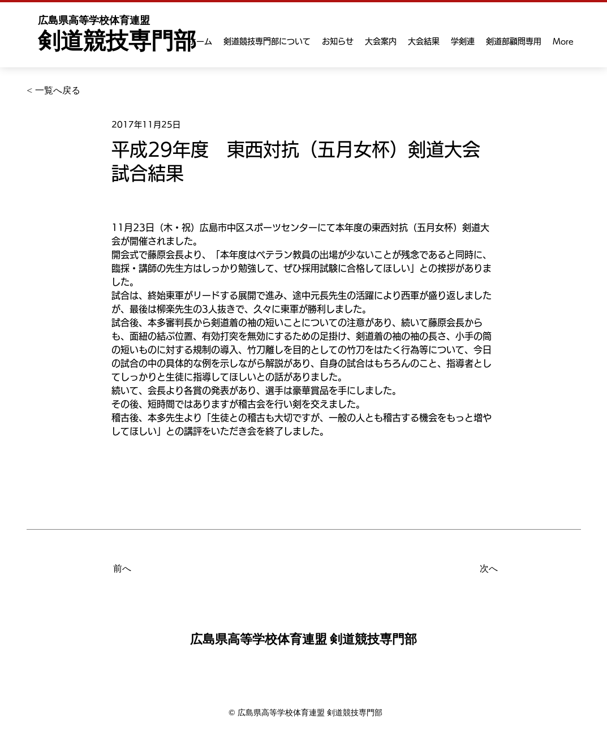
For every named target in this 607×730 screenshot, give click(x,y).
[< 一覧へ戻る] (64, 90)
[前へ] (150, 568)
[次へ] (469, 568)
